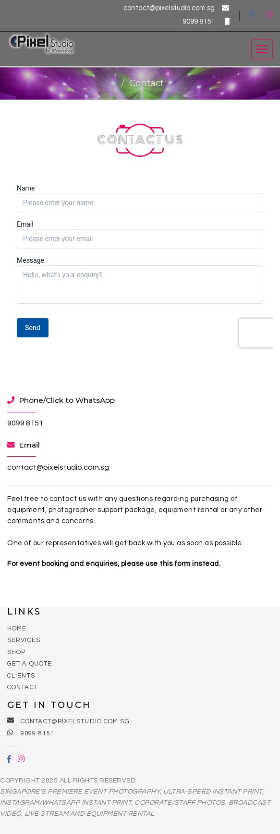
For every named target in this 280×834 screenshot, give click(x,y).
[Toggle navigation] (262, 48)
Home (16, 628)
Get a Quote (29, 663)
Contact (22, 687)
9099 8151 (206, 20)
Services (23, 640)
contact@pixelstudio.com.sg (176, 7)
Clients (21, 675)
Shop (16, 652)
